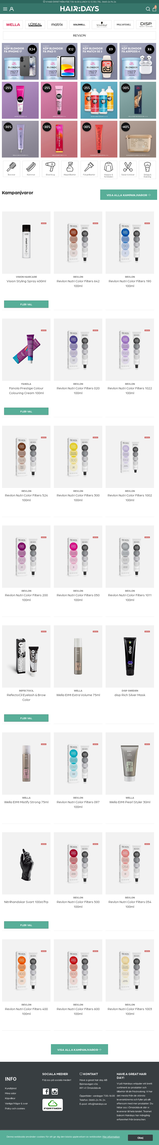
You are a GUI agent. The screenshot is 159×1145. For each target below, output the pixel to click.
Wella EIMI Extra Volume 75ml (78, 695)
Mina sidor (10, 1093)
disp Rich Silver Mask (129, 695)
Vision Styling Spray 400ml (26, 281)
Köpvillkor (10, 1098)
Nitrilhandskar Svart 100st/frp (26, 902)
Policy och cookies (15, 1108)
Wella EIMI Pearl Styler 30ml (129, 802)
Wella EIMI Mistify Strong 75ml (26, 802)
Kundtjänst (11, 1088)
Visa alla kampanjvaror (129, 195)
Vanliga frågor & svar (16, 1103)
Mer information (111, 1138)
